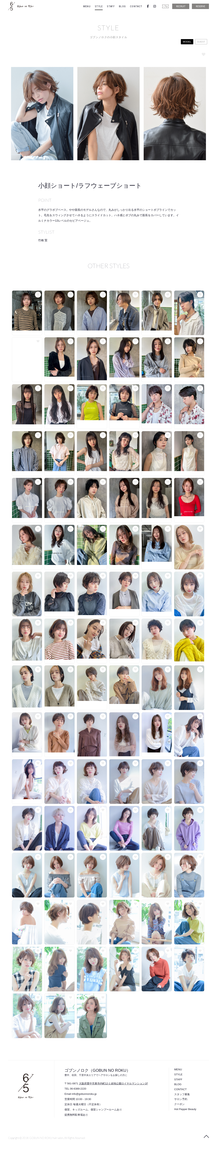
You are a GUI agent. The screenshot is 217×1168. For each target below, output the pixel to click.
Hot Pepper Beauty (185, 1109)
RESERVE (200, 6)
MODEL (187, 41)
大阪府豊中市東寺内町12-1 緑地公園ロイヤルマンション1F (113, 1083)
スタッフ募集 (182, 1094)
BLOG (122, 6)
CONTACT (136, 6)
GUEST (201, 41)
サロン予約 (180, 1099)
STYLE (99, 6)
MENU (87, 6)
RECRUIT (180, 6)
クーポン (179, 1104)
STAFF (111, 6)
